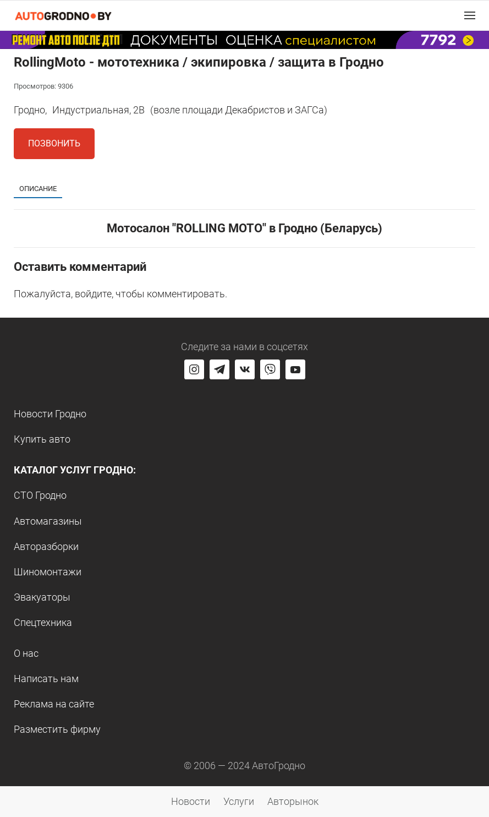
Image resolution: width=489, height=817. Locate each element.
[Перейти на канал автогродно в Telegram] (219, 369)
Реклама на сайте (54, 704)
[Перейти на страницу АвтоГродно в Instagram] (194, 369)
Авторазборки (46, 546)
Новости (190, 801)
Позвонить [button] (54, 143)
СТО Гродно (40, 495)
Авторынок (292, 801)
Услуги (238, 801)
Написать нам (46, 678)
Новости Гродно (50, 414)
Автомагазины (48, 521)
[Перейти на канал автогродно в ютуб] (295, 369)
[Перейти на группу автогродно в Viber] (270, 369)
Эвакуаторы (42, 597)
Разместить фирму (57, 729)
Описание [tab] (38, 188)
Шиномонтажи (47, 572)
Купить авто (42, 439)
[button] (469, 15)
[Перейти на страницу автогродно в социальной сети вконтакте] (245, 369)
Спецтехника (43, 622)
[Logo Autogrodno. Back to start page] (63, 15)
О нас (26, 653)
